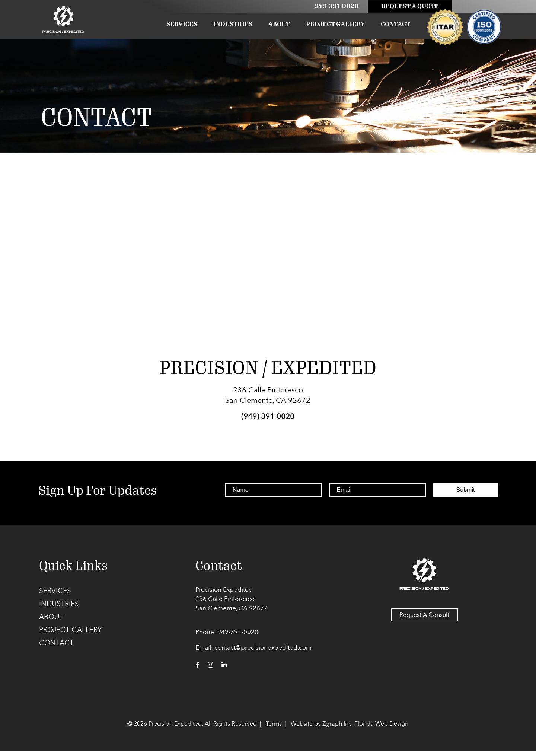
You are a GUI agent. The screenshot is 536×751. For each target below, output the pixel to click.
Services (181, 24)
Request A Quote (410, 6)
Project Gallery (335, 24)
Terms (274, 723)
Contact (395, 24)
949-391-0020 (336, 6)
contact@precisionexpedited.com (263, 647)
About (279, 24)
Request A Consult (424, 615)
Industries (232, 24)
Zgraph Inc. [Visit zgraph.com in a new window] (337, 723)
